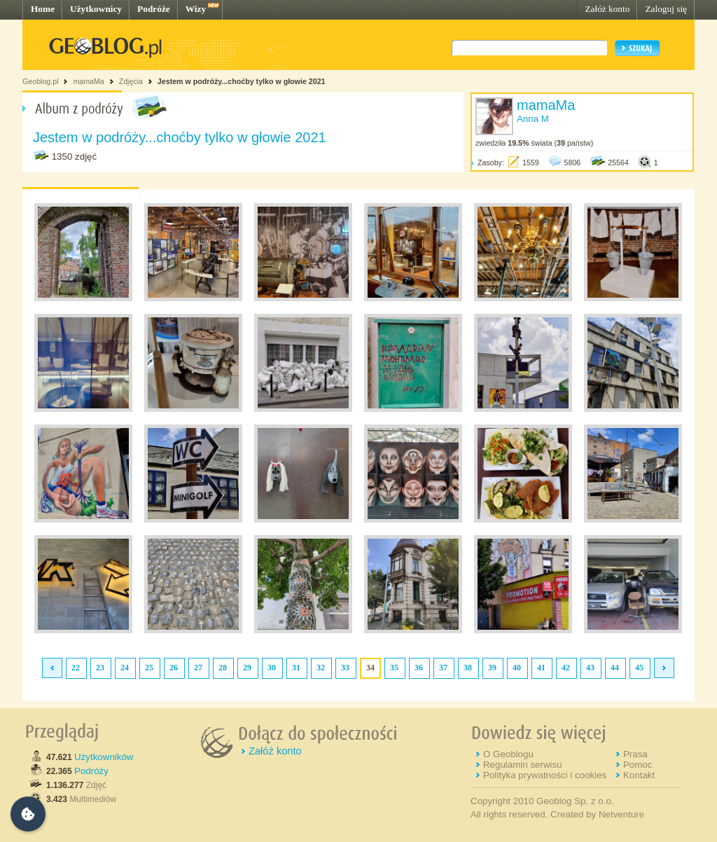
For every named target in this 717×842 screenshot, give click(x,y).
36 (419, 667)
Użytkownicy (96, 9)
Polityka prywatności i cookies (544, 775)
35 (394, 667)
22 (75, 667)
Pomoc (637, 764)
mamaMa (88, 81)
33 (345, 667)
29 (247, 667)
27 (198, 667)
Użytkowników (103, 757)
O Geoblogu (508, 754)
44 (615, 667)
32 (320, 667)
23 (100, 667)
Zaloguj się (666, 9)
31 (296, 667)
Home (43, 9)
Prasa (635, 754)
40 (517, 667)
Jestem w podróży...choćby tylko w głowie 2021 (242, 81)
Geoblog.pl (40, 81)
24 (124, 667)
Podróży (91, 771)
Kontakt (639, 775)
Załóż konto (607, 9)
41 (541, 667)
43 (590, 667)
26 (173, 667)
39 (492, 667)
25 (149, 667)
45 (639, 667)
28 (222, 667)
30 (271, 667)
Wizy (196, 9)
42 (566, 667)
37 (443, 667)
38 (468, 667)
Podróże (153, 9)
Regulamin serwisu (522, 764)
